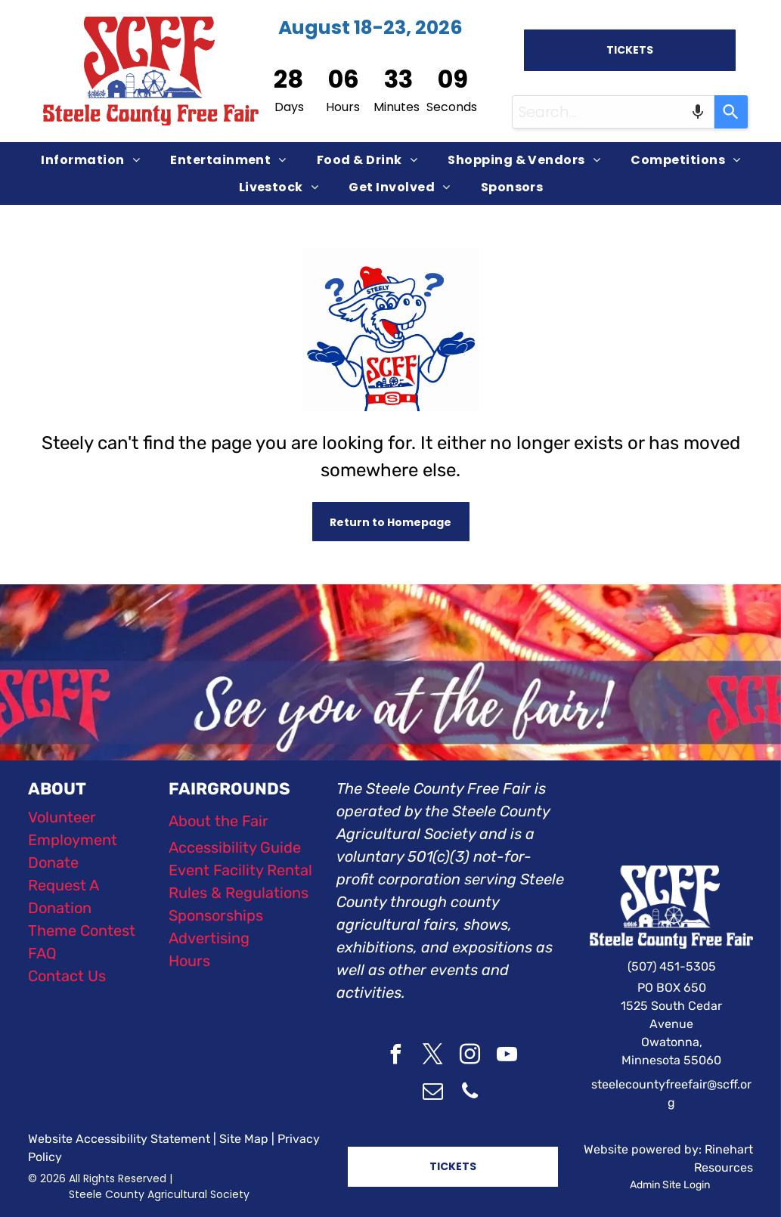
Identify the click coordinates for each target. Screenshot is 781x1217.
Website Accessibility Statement (119, 1139)
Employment (72, 840)
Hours (189, 961)
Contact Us (67, 976)
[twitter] (432, 1056)
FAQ (42, 953)
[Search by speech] (698, 112)
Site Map (243, 1139)
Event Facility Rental (240, 870)
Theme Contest (81, 930)
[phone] (469, 1093)
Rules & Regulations (238, 893)
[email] (432, 1093)
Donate (53, 862)
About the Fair (218, 821)
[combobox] (613, 112)
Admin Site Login (670, 1184)
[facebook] (395, 1056)
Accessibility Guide (235, 847)
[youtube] (506, 1056)
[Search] (731, 112)
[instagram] (469, 1056)
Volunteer (62, 817)
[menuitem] (90, 160)
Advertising (209, 938)
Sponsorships (216, 915)
